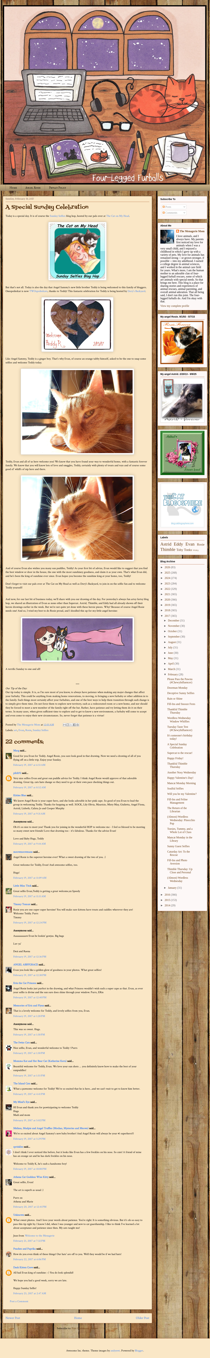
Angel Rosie (33, 187)
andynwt (115, 1350)
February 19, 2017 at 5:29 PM (29, 1139)
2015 (168, 900)
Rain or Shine (174, 698)
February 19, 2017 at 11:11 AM (29, 896)
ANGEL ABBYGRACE (25, 964)
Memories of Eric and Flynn (28, 1005)
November (174, 625)
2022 (168, 588)
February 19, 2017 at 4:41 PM (29, 1094)
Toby (179, 550)
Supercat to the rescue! (179, 752)
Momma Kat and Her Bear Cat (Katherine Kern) (40, 1061)
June (171, 652)
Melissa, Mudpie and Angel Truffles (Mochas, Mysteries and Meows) (50, 1128)
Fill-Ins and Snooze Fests (181, 704)
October (173, 631)
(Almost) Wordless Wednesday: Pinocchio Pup (181, 820)
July (170, 647)
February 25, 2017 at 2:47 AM (29, 1293)
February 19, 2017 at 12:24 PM (29, 922)
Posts (167, 206)
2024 (168, 577)
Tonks (188, 550)
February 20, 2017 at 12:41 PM (29, 1207)
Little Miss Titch (22, 886)
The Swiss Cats (21, 1042)
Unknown (18, 1215)
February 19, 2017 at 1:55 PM (29, 1075)
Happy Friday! (175, 758)
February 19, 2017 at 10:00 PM (29, 1169)
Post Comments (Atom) (85, 1328)
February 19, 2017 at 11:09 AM (29, 878)
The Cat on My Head (117, 216)
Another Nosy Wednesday (181, 772)
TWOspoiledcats (38, 291)
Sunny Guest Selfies (178, 846)
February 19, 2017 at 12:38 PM (29, 975)
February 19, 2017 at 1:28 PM (29, 1016)
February (173, 674)
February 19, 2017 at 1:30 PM (29, 1034)
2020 (168, 599)
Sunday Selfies (58, 216)
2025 (168, 572)
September (174, 636)
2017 (168, 615)
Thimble (167, 549)
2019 (168, 604)
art (15, 730)
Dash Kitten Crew (23, 1267)
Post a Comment (19, 1301)
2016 (168, 894)
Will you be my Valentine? (182, 793)
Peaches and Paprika (24, 1249)
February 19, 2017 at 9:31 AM (29, 814)
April (171, 663)
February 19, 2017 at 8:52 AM (29, 787)
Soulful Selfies (175, 788)
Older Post (142, 1318)
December (174, 620)
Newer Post (13, 1318)
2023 (168, 583)
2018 (168, 610)
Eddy (178, 544)
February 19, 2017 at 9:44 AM (29, 844)
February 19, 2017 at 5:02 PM (29, 1120)
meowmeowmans (23, 852)
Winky (196, 550)
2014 (168, 905)
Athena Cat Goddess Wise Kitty (30, 1177)
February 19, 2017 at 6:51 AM (29, 765)
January (172, 887)
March (172, 669)
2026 (168, 567)
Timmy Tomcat (21, 904)
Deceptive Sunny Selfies (180, 693)
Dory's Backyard (136, 291)
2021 (168, 594)
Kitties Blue (19, 795)
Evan (21, 730)
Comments (170, 212)
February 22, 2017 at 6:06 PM (29, 1259)
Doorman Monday (177, 687)
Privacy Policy (57, 187)
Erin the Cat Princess (24, 983)
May (171, 658)
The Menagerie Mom (192, 231)
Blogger (139, 1350)
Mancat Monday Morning (181, 783)
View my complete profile (174, 305)
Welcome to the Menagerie (39, 1236)
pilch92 (17, 773)
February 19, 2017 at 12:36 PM (29, 957)
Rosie (28, 730)
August (172, 642)
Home (13, 187)
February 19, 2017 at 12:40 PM (29, 997)
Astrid (165, 544)
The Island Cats (21, 1083)
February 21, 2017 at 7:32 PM (29, 1241)
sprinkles (18, 1147)
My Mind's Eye (21, 1102)
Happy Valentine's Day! (180, 777)
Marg (16, 750)
